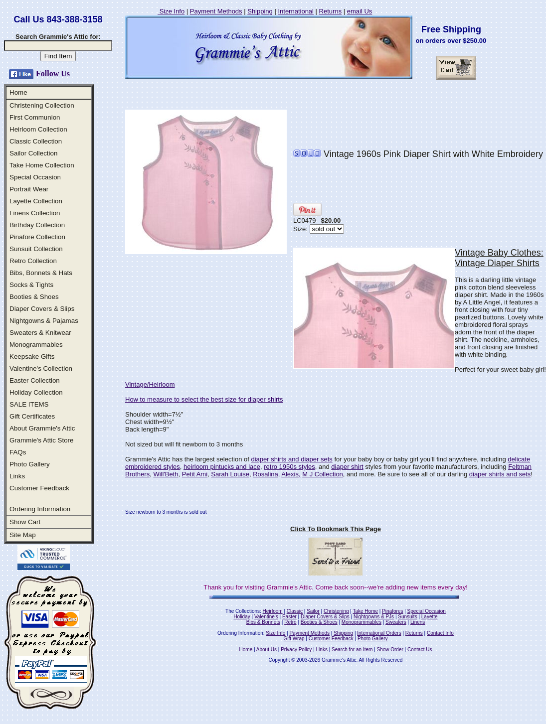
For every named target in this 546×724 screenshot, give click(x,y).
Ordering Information (39, 509)
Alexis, (290, 474)
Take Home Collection (41, 165)
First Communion (34, 117)
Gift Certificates (32, 416)
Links (17, 476)
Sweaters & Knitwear (40, 332)
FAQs (17, 452)
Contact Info (440, 633)
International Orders (379, 633)
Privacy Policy (296, 649)
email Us (359, 11)
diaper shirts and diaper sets (291, 459)
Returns (330, 11)
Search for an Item (352, 649)
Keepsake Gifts (31, 356)
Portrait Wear (28, 189)
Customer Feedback (39, 488)
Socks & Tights (31, 285)
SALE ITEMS (29, 404)
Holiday (241, 616)
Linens (417, 622)
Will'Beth (165, 474)
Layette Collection (35, 201)
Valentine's (266, 616)
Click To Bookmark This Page (335, 529)
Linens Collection (34, 213)
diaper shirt (347, 466)
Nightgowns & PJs (374, 616)
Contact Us (419, 649)
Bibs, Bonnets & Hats (40, 273)
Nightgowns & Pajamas (43, 320)
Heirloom (273, 611)
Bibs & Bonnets (263, 622)
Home (18, 92)
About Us (266, 649)
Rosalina (265, 474)
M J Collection (322, 474)
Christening (336, 611)
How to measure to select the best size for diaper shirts (204, 399)
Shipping (260, 11)
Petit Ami (194, 474)
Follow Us (53, 73)
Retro (290, 622)
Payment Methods (216, 11)
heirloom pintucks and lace (221, 466)
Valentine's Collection (40, 368)
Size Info (171, 11)
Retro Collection (33, 261)
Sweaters (395, 622)
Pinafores (392, 611)
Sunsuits (407, 616)
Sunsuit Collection (36, 249)
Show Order (389, 649)
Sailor (313, 611)
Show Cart (24, 522)
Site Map (22, 535)
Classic (295, 611)
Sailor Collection (33, 153)
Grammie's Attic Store (41, 440)
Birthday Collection (37, 225)
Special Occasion (35, 177)
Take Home (365, 611)
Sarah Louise (230, 474)
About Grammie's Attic (42, 428)
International (296, 11)
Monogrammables (36, 344)
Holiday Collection (36, 392)
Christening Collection (41, 105)
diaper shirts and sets (500, 474)
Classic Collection (35, 141)
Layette (429, 616)
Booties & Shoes (34, 296)
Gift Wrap (294, 638)
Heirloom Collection (38, 129)
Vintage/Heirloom (150, 384)
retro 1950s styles (289, 466)
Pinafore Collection (37, 237)
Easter (289, 616)
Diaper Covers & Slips (41, 308)
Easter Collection (34, 380)
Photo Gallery (29, 464)
